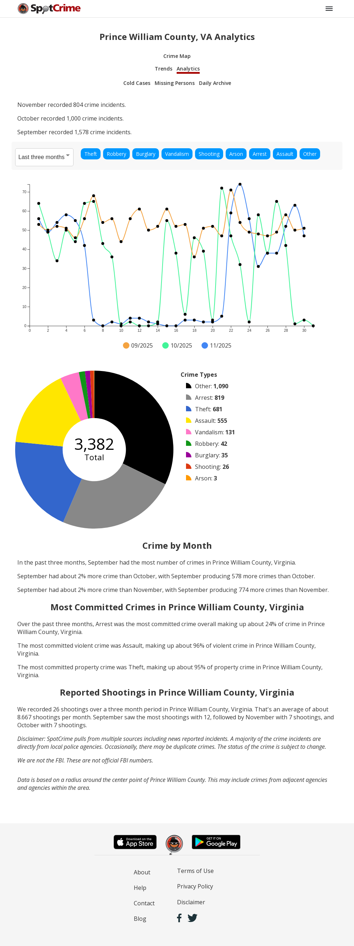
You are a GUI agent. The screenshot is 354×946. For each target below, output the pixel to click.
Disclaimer (191, 902)
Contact (144, 903)
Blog (140, 919)
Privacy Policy (195, 886)
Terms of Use (195, 871)
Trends (163, 68)
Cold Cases (136, 83)
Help (140, 888)
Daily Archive (215, 83)
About (142, 872)
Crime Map (177, 56)
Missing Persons (175, 83)
